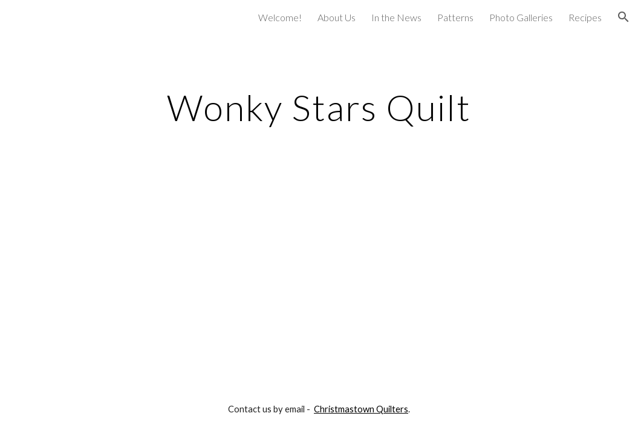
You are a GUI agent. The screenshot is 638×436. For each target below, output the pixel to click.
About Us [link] (336, 17)
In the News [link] (396, 17)
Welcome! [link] (280, 17)
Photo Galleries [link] (521, 17)
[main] (319, 107)
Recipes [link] (585, 17)
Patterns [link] (455, 17)
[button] (623, 16)
